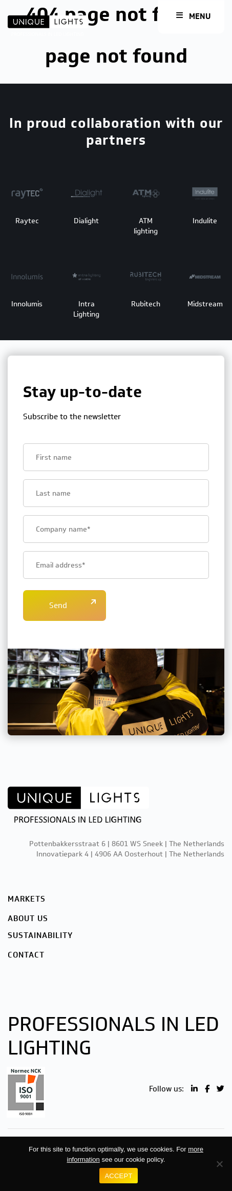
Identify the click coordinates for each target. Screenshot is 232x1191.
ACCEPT (118, 1176)
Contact (26, 955)
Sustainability (40, 935)
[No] (219, 1164)
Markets (27, 899)
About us (28, 918)
